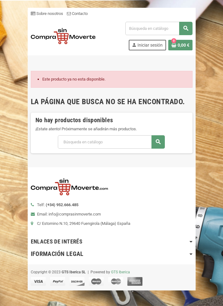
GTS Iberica (120, 272)
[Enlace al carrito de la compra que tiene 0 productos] (180, 45)
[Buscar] (158, 28)
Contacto (77, 13)
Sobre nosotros (47, 13)
